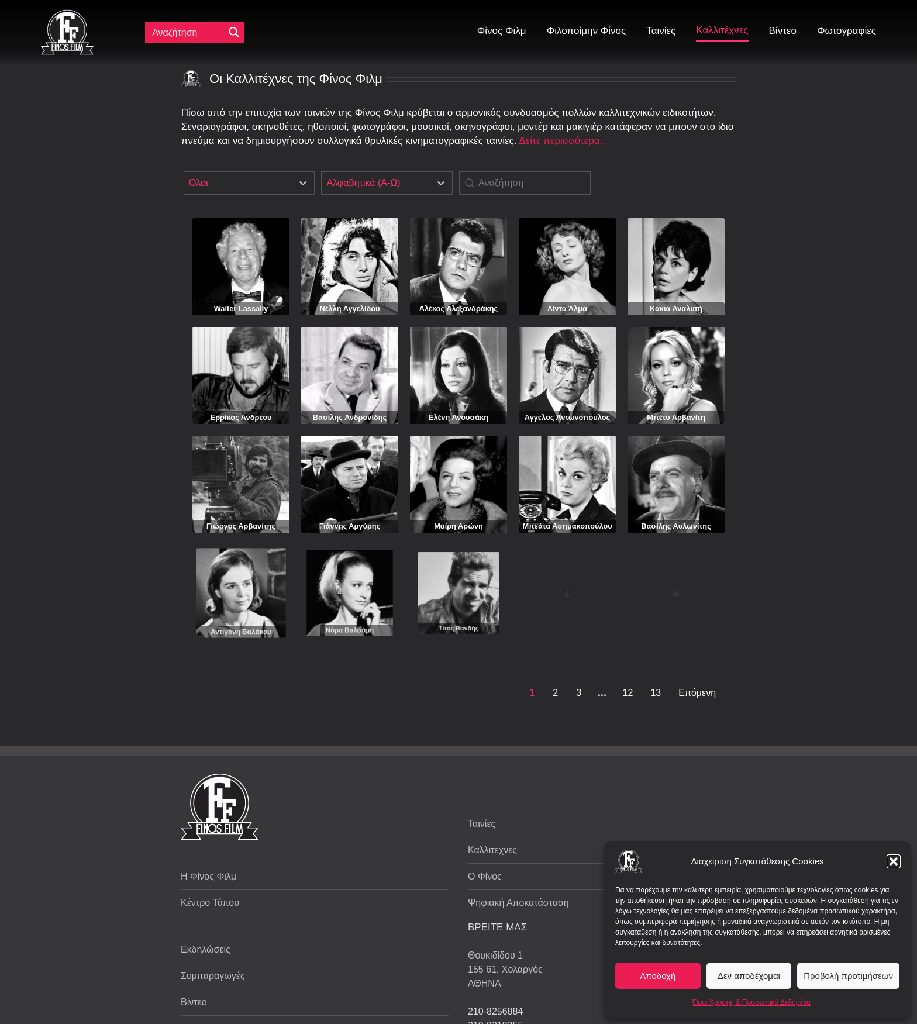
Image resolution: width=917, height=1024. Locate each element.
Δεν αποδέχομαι (749, 976)
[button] (893, 861)
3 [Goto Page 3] (578, 693)
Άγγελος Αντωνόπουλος (567, 417)
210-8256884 (495, 1011)
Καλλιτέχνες (492, 850)
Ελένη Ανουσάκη (458, 417)
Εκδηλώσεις (205, 949)
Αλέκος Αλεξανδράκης (458, 308)
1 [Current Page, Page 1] (532, 693)
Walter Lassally (241, 308)
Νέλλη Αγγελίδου (350, 308)
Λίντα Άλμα (567, 308)
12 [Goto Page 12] (628, 693)
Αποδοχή (657, 976)
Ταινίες (481, 824)
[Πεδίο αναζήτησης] (187, 32)
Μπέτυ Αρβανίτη (676, 417)
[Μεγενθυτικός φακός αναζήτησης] (234, 32)
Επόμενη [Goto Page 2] (697, 693)
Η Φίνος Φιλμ (208, 876)
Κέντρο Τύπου (210, 903)
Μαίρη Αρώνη (458, 497)
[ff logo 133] (67, 14)
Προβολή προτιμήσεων (848, 976)
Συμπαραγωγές (213, 976)
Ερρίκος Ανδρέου (241, 417)
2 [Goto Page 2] (555, 693)
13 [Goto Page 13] (655, 693)
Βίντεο (194, 1002)
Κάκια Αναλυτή (676, 308)
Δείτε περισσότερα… (564, 140)
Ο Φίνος (485, 876)
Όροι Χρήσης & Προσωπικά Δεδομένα (751, 1002)
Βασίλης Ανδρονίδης (350, 417)
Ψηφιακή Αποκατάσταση (518, 903)
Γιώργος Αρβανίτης (241, 512)
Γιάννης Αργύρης (349, 508)
